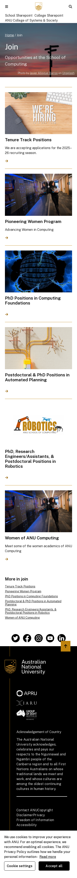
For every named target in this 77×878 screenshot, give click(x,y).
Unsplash (68, 73)
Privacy (39, 815)
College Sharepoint (48, 15)
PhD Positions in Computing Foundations (31, 596)
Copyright (45, 810)
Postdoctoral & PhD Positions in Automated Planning (33, 603)
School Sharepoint (18, 15)
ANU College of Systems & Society (31, 20)
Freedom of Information (35, 820)
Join (19, 35)
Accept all (54, 866)
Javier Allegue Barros (44, 73)
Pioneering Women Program (23, 591)
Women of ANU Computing (22, 617)
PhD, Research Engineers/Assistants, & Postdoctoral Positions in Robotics (30, 611)
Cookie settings (19, 866)
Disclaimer (24, 815)
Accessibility (26, 825)
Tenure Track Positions (20, 586)
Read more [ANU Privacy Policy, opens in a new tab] (47, 857)
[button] (6, 6)
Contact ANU (26, 810)
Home (9, 35)
